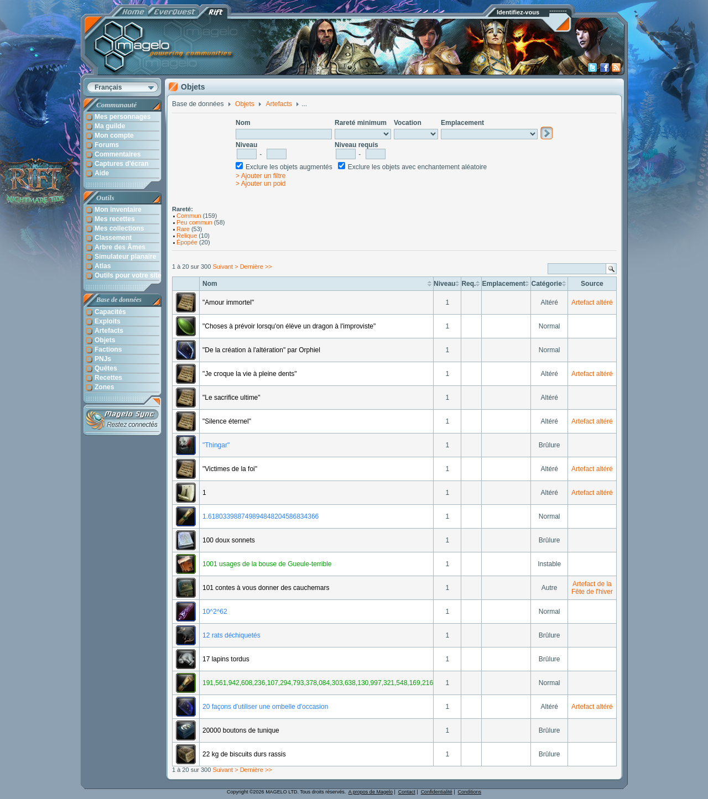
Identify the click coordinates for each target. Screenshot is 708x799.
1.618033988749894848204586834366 (260, 516)
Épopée (186, 242)
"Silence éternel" (226, 421)
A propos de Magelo (370, 792)
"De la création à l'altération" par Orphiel (261, 350)
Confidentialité (436, 792)
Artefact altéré (592, 302)
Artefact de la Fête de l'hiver (592, 588)
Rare (183, 229)
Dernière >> (256, 266)
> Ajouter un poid (260, 183)
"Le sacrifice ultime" (231, 397)
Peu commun (194, 222)
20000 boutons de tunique (240, 730)
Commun (188, 215)
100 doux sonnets (228, 540)
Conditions (470, 792)
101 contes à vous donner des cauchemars (265, 588)
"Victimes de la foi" (229, 469)
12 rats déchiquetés (231, 635)
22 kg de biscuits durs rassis (244, 754)
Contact (406, 792)
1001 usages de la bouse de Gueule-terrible (267, 564)
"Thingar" (216, 445)
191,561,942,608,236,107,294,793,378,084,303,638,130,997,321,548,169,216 (317, 683)
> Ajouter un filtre (260, 176)
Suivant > (225, 266)
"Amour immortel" (228, 302)
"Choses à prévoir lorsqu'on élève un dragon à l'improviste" (289, 326)
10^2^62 (214, 611)
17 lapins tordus (225, 659)
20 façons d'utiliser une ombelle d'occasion (265, 707)
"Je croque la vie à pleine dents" (249, 374)
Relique (186, 235)
